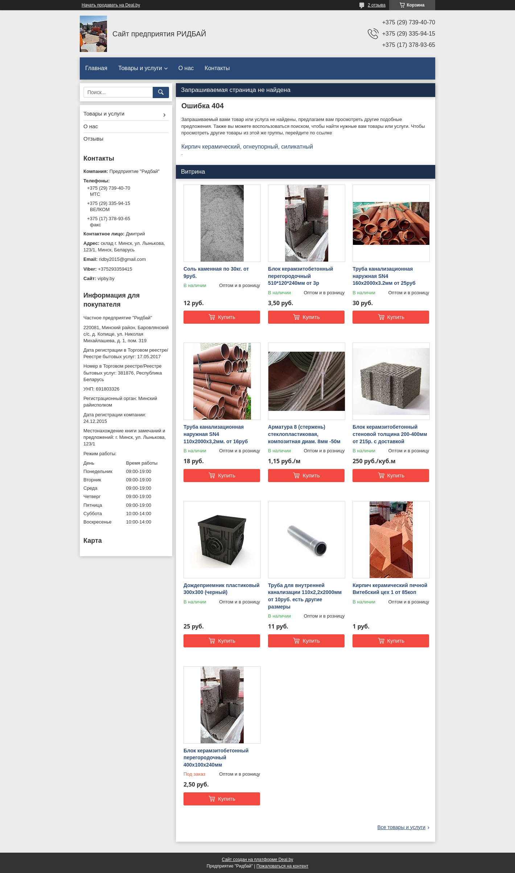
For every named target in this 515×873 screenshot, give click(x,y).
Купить (226, 317)
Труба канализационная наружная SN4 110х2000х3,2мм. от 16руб (216, 434)
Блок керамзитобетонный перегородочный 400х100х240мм (216, 758)
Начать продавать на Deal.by (111, 5)
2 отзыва (377, 5)
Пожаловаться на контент (282, 866)
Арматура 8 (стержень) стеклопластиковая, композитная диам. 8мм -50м (304, 434)
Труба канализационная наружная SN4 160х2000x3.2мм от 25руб (384, 276)
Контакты (217, 68)
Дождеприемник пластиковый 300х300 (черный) (222, 588)
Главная (96, 68)
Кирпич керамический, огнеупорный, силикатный (247, 147)
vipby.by (106, 278)
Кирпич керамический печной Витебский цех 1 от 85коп (390, 588)
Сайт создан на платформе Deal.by (257, 859)
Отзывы (93, 139)
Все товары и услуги (401, 827)
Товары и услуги (140, 68)
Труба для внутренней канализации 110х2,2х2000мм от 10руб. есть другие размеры (305, 596)
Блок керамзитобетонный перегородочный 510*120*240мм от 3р (300, 276)
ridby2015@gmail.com (122, 259)
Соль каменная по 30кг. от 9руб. (216, 272)
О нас (186, 68)
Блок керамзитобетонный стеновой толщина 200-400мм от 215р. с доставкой (390, 434)
